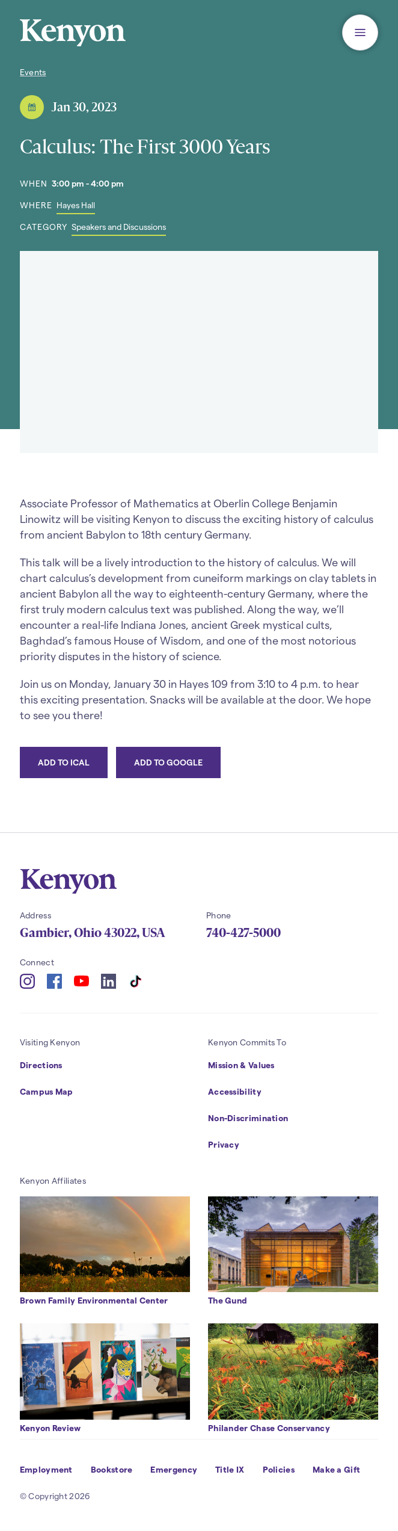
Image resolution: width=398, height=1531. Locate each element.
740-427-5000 (243, 933)
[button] (360, 32)
